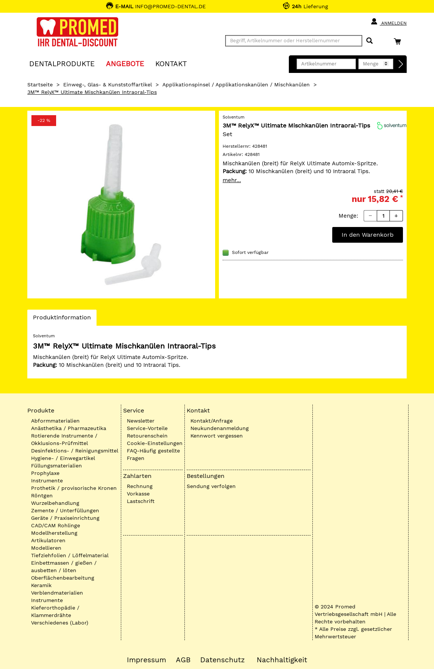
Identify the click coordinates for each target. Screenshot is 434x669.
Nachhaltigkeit (282, 660)
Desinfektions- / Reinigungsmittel (74, 451)
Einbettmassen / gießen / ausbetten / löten (64, 566)
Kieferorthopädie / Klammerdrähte (55, 611)
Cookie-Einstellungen (155, 443)
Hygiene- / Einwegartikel (63, 458)
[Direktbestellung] (401, 64)
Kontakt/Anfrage (211, 421)
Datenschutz (222, 660)
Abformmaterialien (55, 421)
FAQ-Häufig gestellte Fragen (153, 454)
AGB (183, 660)
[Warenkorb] (399, 41)
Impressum (146, 660)
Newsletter (141, 421)
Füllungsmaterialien (56, 466)
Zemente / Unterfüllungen (65, 510)
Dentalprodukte (62, 63)
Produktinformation (62, 319)
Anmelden (388, 22)
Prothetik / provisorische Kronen (74, 488)
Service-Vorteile (147, 428)
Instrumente (47, 481)
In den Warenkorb (368, 234)
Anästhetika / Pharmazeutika (68, 428)
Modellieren (46, 548)
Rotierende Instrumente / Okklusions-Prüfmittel (64, 439)
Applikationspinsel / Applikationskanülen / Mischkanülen (236, 85)
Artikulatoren (48, 540)
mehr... (232, 180)
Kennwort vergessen (216, 436)
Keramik (41, 585)
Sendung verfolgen (211, 486)
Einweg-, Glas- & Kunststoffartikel (107, 85)
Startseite (40, 85)
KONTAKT (171, 63)
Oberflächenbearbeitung (62, 578)
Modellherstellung (54, 533)
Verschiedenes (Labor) (59, 623)
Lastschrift (141, 501)
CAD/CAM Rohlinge (55, 525)
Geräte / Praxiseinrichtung (65, 518)
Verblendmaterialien (57, 593)
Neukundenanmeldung (219, 428)
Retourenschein (147, 436)
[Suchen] (369, 41)
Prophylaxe (45, 473)
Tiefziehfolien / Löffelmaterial (70, 555)
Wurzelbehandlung (55, 503)
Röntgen (42, 495)
